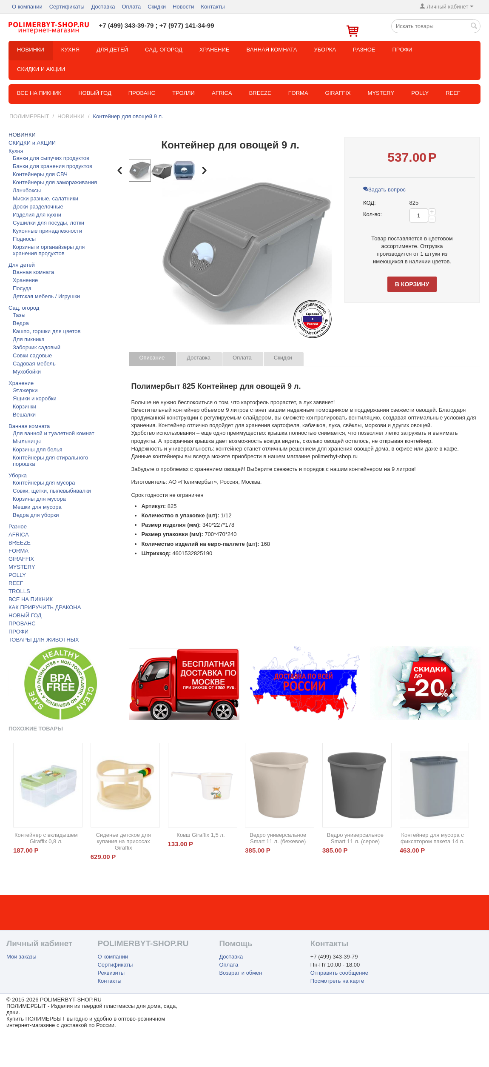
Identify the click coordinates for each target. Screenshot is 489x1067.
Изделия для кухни (37, 214)
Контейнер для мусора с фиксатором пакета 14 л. (432, 838)
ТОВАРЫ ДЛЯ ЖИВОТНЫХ (44, 639)
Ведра (21, 323)
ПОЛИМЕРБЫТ (29, 116)
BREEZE (260, 93)
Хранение (214, 49)
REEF (453, 93)
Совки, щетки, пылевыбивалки (52, 491)
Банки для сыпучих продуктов (51, 158)
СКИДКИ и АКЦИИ (41, 69)
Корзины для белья (38, 449)
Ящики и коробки (35, 398)
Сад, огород (163, 49)
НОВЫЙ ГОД (25, 615)
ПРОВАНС (22, 623)
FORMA (298, 93)
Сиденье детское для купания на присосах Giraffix (123, 841)
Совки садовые (32, 355)
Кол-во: (372, 214)
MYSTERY (381, 93)
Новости (183, 6)
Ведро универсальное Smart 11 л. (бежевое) (278, 838)
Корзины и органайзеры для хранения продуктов (49, 250)
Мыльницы (27, 441)
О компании (27, 6)
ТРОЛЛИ (183, 93)
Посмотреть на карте (337, 981)
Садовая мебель (34, 363)
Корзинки (24, 406)
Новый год (94, 93)
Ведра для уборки (36, 515)
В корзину (412, 284)
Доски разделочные (38, 206)
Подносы (24, 239)
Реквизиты (111, 973)
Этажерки (25, 390)
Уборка (325, 49)
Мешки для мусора (37, 507)
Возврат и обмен (240, 973)
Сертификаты (67, 6)
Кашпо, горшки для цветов (46, 331)
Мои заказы (21, 956)
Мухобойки (27, 371)
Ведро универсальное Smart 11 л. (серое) (355, 838)
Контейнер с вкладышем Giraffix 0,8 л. (46, 838)
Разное (364, 49)
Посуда (22, 288)
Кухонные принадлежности (47, 231)
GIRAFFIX (338, 93)
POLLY (420, 93)
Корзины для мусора (39, 499)
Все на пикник (39, 93)
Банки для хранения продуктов (52, 166)
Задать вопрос (384, 189)
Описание (152, 357)
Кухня (70, 49)
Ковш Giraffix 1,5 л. (200, 835)
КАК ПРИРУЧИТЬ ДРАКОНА (45, 607)
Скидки (157, 6)
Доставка (103, 6)
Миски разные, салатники (45, 198)
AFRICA (19, 534)
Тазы (19, 315)
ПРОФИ (18, 631)
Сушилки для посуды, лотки (48, 223)
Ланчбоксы (27, 190)
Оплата (131, 6)
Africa (222, 93)
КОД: (369, 203)
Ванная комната (271, 49)
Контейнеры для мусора (44, 482)
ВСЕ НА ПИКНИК (31, 599)
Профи (402, 49)
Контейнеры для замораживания (55, 182)
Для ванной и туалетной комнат (53, 433)
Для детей (112, 49)
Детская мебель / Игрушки (46, 296)
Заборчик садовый (36, 347)
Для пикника (29, 339)
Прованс (142, 93)
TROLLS (19, 591)
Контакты (213, 6)
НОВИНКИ (30, 49)
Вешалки (24, 414)
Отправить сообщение (339, 973)
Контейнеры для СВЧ (40, 174)
